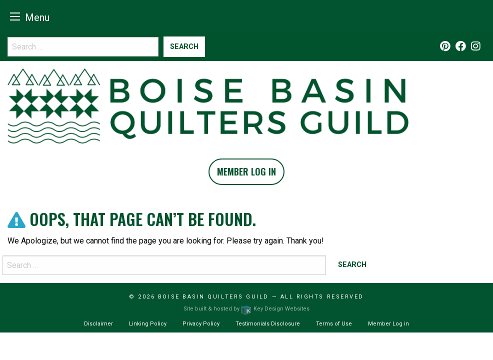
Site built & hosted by (246, 309)
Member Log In (246, 171)
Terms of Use (334, 323)
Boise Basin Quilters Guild (213, 297)
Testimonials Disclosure (268, 323)
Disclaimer (98, 323)
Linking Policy (147, 323)
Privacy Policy (201, 323)
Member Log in (388, 323)
